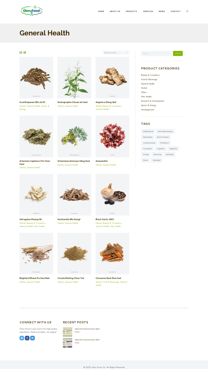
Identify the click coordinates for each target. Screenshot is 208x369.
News (162, 11)
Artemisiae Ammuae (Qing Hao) (72, 160)
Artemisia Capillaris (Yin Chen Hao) (36, 160)
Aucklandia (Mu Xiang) (67, 216)
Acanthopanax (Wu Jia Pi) (31, 102)
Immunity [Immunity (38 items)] (170, 154)
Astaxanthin (101, 160)
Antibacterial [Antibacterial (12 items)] (148, 130)
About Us (115, 11)
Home (101, 11)
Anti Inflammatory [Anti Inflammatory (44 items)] (166, 130)
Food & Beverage (111, 277)
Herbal (22, 105)
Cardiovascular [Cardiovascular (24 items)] (149, 142)
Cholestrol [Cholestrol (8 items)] (164, 142)
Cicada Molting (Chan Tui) (69, 274)
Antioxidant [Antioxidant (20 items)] (148, 136)
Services (148, 11)
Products (131, 11)
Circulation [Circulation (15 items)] (147, 148)
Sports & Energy (148, 104)
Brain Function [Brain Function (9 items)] (164, 136)
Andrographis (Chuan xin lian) (71, 102)
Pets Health (40, 222)
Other (143, 91)
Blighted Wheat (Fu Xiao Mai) (33, 274)
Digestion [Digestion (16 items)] (174, 148)
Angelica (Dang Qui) (105, 102)
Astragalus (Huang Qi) (29, 216)
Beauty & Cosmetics (112, 105)
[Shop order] (116, 52)
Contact (176, 11)
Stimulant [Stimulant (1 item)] (157, 159)
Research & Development (153, 99)
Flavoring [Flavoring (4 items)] (158, 154)
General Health (34, 105)
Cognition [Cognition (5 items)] (161, 148)
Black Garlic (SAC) (104, 216)
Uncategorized (147, 108)
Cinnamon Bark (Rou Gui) (107, 274)
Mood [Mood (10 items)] (145, 159)
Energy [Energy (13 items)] (146, 154)
